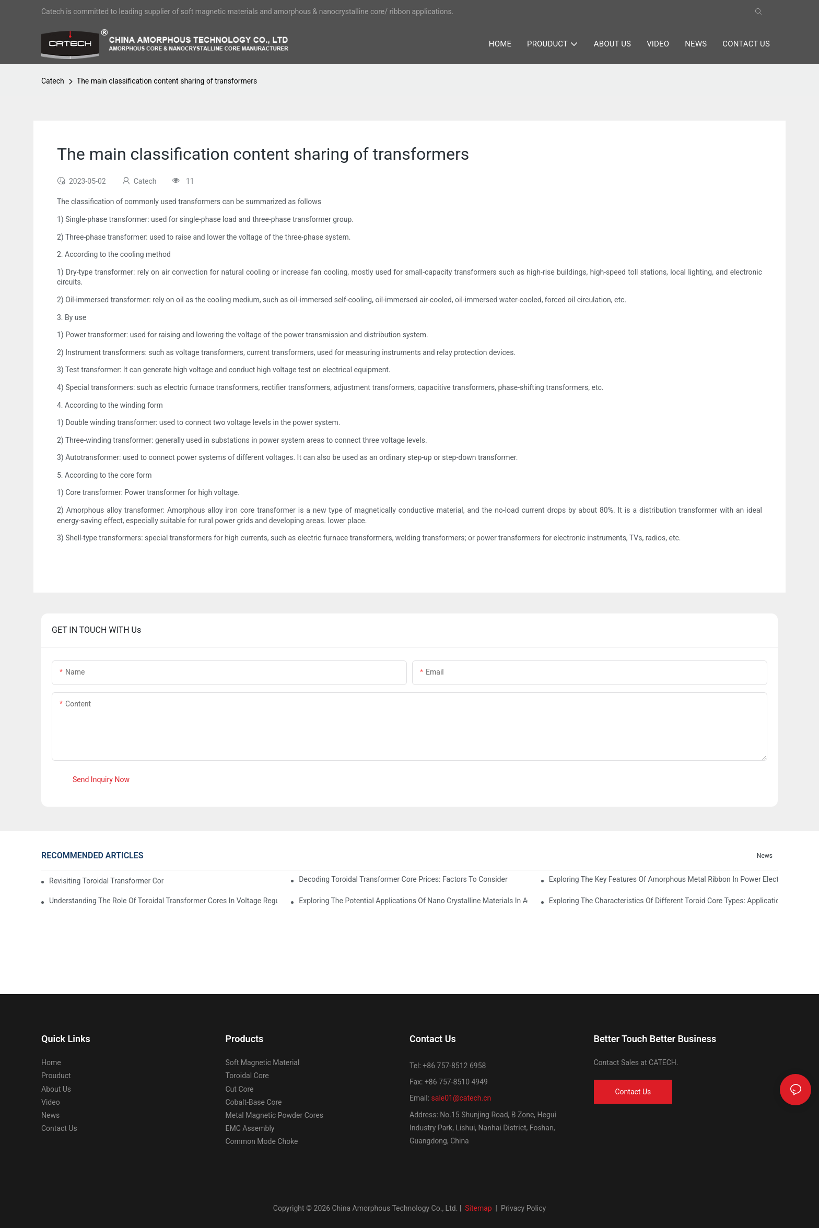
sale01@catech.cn (461, 1098)
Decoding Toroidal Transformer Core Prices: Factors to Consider (403, 879)
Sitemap (477, 1208)
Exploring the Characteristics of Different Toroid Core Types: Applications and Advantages (663, 900)
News (765, 855)
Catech (52, 81)
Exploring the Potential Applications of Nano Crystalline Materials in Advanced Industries (413, 900)
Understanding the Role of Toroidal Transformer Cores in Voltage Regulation (163, 900)
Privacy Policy (523, 1208)
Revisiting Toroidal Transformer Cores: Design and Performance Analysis (106, 881)
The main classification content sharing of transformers (167, 81)
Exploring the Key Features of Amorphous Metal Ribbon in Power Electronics (663, 879)
